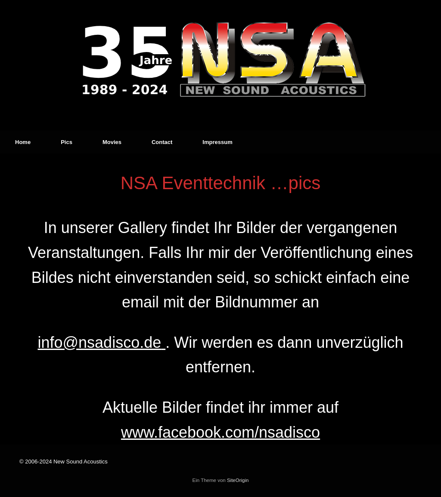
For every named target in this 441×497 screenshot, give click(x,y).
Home (23, 142)
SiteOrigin (238, 480)
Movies (111, 142)
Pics (66, 142)
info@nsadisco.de (99, 342)
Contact (162, 142)
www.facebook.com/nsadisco (220, 432)
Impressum (217, 142)
